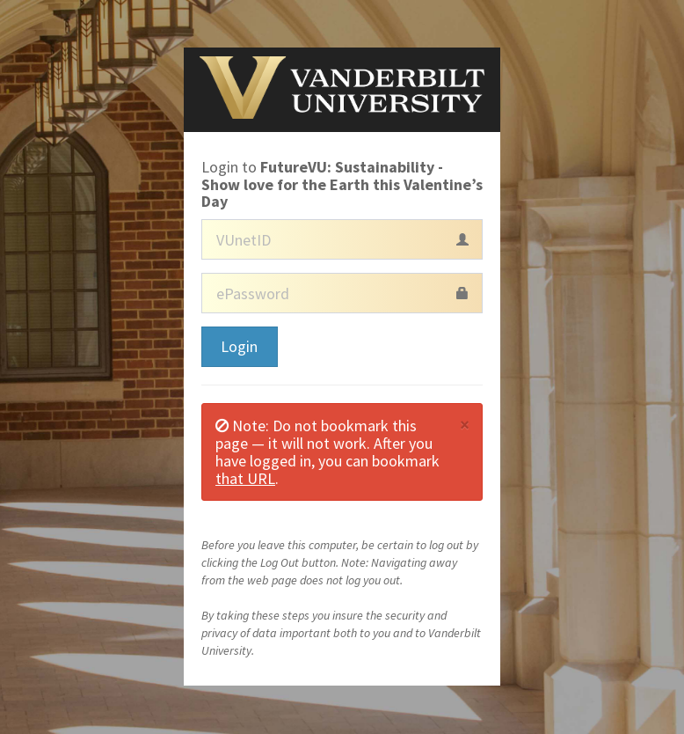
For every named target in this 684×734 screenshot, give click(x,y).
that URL (245, 478)
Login (239, 346)
